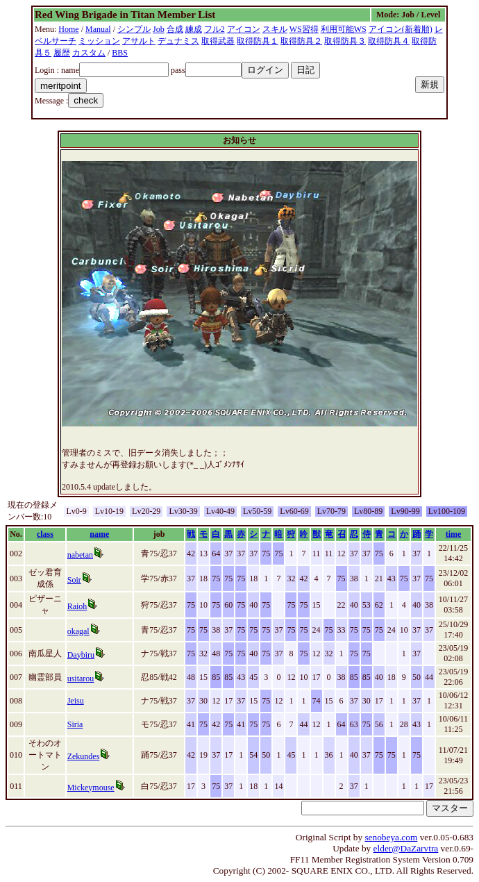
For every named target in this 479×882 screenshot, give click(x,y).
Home (68, 29)
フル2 (214, 29)
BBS (120, 53)
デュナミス (178, 41)
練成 (193, 29)
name (99, 534)
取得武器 (218, 41)
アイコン (243, 29)
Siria (75, 724)
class (45, 534)
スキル (274, 29)
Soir (74, 580)
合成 (175, 29)
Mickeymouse (91, 787)
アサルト (139, 41)
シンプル (134, 29)
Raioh (77, 606)
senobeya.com (390, 837)
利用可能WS (344, 29)
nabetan (80, 555)
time (454, 534)
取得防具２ (301, 41)
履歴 (61, 53)
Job (159, 29)
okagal (78, 631)
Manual (98, 29)
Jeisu (75, 701)
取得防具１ (257, 41)
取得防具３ (345, 41)
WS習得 (304, 29)
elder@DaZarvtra (406, 848)
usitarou (80, 678)
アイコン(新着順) (400, 29)
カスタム (89, 53)
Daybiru (80, 655)
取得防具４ (389, 41)
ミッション (99, 41)
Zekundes (83, 756)
